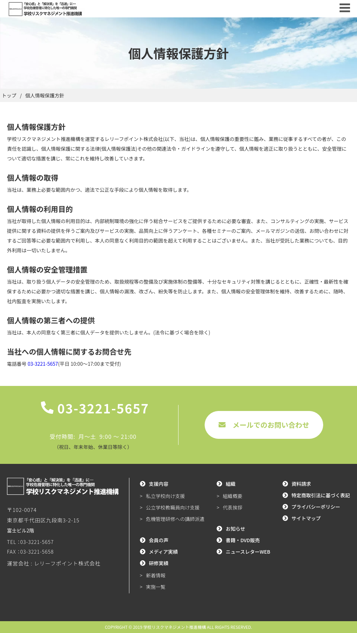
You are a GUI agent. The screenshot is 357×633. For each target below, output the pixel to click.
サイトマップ (306, 518)
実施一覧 (156, 586)
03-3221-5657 (43, 363)
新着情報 (156, 575)
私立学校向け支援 (165, 495)
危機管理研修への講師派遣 (175, 518)
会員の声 (158, 540)
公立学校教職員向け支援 (173, 507)
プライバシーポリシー (315, 506)
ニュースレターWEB (248, 551)
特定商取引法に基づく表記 (320, 495)
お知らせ (235, 528)
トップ (9, 95)
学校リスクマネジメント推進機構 (174, 627)
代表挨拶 (232, 507)
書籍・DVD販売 (243, 540)
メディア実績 (163, 551)
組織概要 (232, 495)
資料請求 (301, 483)
